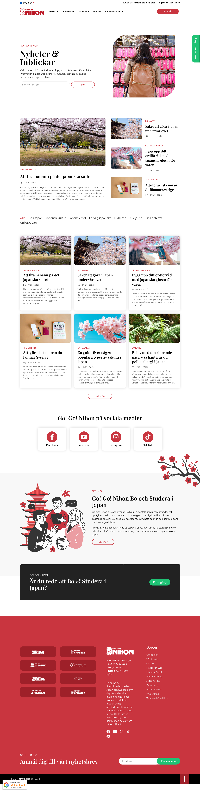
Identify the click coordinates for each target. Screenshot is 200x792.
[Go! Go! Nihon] (120, 657)
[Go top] (184, 787)
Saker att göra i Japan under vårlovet (158, 129)
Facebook (52, 452)
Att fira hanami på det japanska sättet (61, 179)
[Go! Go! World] (38, 659)
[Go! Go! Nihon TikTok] (129, 739)
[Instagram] (116, 443)
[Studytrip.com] (78, 659)
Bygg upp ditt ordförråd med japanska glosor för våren (161, 159)
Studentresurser (113, 11)
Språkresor (83, 11)
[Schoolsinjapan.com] (78, 699)
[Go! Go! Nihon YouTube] (115, 739)
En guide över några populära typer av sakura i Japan (99, 363)
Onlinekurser (68, 11)
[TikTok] (148, 443)
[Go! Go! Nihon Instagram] (122, 739)
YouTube (84, 452)
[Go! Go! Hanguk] (38, 672)
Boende (97, 11)
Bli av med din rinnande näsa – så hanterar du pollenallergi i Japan (152, 363)
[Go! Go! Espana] (38, 685)
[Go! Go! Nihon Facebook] (108, 739)
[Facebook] (52, 443)
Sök (83, 84)
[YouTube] (84, 443)
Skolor (53, 11)
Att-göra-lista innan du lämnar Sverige (159, 190)
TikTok (148, 452)
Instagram (116, 452)
